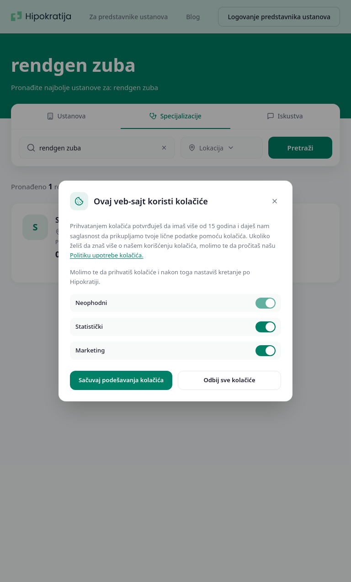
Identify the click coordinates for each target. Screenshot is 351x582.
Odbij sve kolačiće (229, 380)
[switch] (265, 303)
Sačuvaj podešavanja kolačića (121, 380)
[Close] (274, 201)
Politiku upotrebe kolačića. (107, 255)
